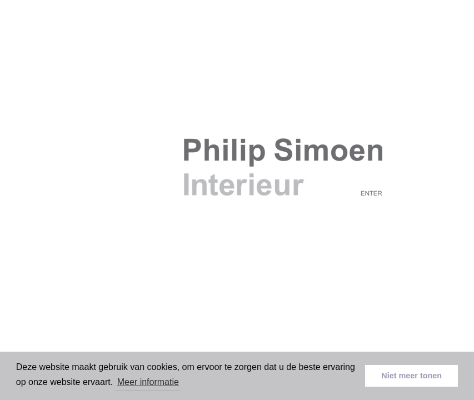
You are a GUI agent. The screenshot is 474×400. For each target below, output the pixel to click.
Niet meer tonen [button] (411, 375)
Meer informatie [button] (148, 382)
